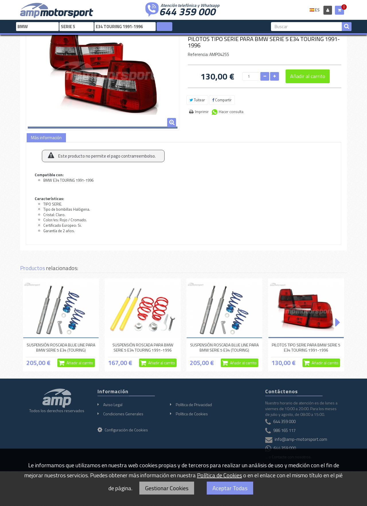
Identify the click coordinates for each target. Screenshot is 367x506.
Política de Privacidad (194, 405)
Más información (46, 137)
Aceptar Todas (229, 488)
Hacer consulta (231, 112)
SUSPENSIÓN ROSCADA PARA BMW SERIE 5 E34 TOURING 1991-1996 (142, 347)
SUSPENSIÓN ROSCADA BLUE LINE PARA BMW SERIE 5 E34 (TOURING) (61, 347)
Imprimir (202, 112)
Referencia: (198, 54)
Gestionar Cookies (166, 488)
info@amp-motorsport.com (301, 439)
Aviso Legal (112, 405)
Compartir (222, 100)
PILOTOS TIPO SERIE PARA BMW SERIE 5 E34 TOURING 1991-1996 (306, 347)
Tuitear (197, 100)
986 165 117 (284, 430)
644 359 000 (187, 11)
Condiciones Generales (123, 414)
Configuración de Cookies (122, 430)
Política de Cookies (192, 414)
